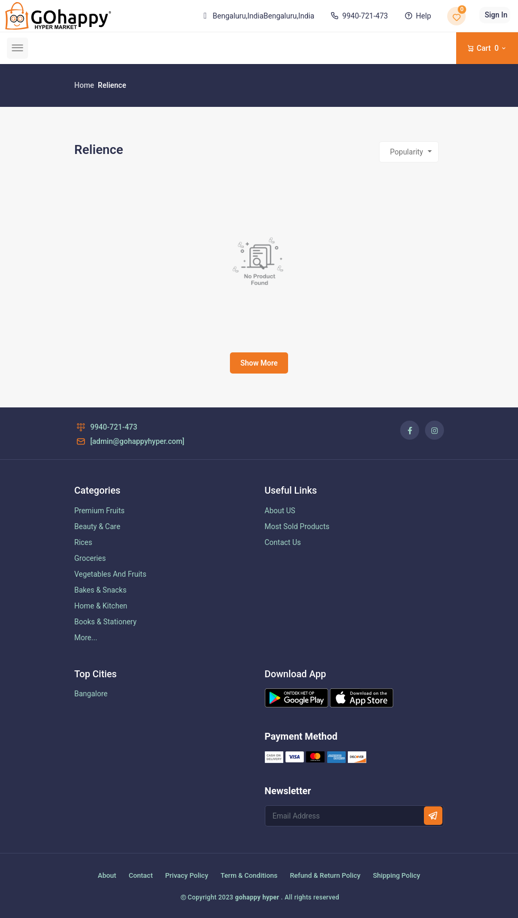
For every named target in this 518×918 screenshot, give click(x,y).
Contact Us (283, 542)
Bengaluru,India (256, 16)
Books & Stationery (106, 621)
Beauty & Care (98, 526)
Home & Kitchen (101, 606)
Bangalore (91, 693)
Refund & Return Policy (325, 875)
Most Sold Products (297, 526)
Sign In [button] (496, 15)
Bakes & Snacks (101, 590)
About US (280, 510)
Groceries (90, 558)
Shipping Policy (396, 875)
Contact (140, 875)
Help (416, 16)
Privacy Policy (186, 875)
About (107, 875)
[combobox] (409, 151)
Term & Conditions (249, 875)
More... (86, 637)
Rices (83, 542)
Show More (259, 363)
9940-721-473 (358, 16)
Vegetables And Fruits (110, 574)
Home (85, 85)
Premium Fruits (100, 510)
